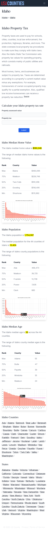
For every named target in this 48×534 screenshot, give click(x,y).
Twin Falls (25, 452)
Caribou (42, 430)
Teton (15, 452)
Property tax (6, 118)
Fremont (15, 437)
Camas (24, 430)
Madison (22, 445)
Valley (34, 452)
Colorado (17, 473)
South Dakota (17, 506)
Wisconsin (15, 514)
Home (5, 17)
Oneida (12, 448)
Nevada (17, 492)
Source (26, 96)
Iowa (12, 481)
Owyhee (21, 448)
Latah (34, 441)
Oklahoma (37, 499)
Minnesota (8, 488)
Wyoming (26, 514)
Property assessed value (12, 111)
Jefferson (6, 441)
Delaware (40, 473)
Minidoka (32, 445)
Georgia (15, 477)
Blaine (16, 426)
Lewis (4, 445)
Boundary (7, 430)
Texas (41, 506)
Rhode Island (31, 503)
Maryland (15, 484)
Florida (6, 477)
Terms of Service (37, 527)
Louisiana (40, 481)
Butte (16, 430)
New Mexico (16, 495)
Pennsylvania (17, 503)
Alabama (6, 470)
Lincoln (12, 445)
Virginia (21, 510)
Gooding (31, 437)
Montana (41, 488)
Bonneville (41, 426)
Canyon (32, 430)
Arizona (23, 470)
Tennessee (31, 506)
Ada (4, 423)
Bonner (31, 426)
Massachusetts (28, 484)
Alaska (15, 470)
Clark (13, 434)
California (6, 473)
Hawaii (24, 477)
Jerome (16, 441)
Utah (4, 510)
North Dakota (17, 499)
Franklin (5, 437)
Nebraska (7, 492)
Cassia (6, 434)
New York (28, 495)
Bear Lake (31, 423)
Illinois (39, 477)
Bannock (20, 423)
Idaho (12, 17)
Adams (11, 423)
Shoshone (6, 452)
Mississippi (20, 488)
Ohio (28, 499)
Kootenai (25, 441)
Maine (6, 484)
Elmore (41, 434)
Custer (33, 434)
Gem (22, 437)
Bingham (7, 426)
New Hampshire (30, 492)
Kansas (20, 481)
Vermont (12, 510)
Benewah (41, 423)
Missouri (31, 488)
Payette (31, 448)
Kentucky (30, 481)
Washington (7, 456)
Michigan (41, 484)
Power (39, 448)
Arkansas (33, 470)
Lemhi (41, 441)
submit (24, 130)
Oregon (5, 503)
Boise (23, 426)
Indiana (5, 481)
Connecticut (28, 473)
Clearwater (23, 434)
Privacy (25, 527)
